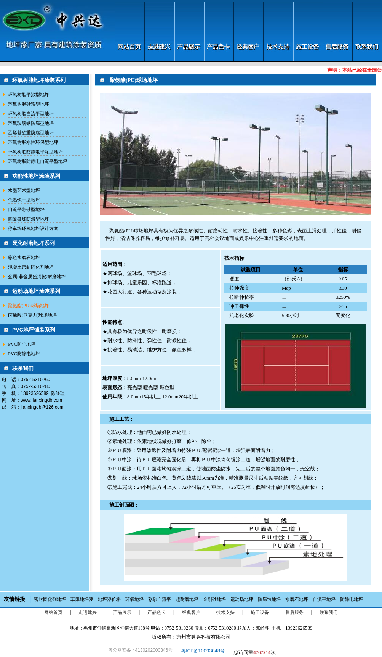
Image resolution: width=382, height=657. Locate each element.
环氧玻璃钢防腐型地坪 (31, 123)
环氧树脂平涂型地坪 (28, 94)
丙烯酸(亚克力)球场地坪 (32, 315)
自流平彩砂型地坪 (26, 209)
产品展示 (122, 612)
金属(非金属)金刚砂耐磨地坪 (37, 276)
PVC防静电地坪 (24, 353)
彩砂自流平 (159, 599)
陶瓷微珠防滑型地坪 (28, 219)
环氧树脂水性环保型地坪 (33, 142)
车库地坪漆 (81, 599)
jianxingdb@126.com (42, 407)
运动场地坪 (241, 599)
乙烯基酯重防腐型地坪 (31, 132)
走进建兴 (87, 612)
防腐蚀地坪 (269, 599)
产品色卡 (156, 612)
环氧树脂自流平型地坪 (31, 113)
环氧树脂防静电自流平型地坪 (37, 161)
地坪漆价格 (109, 599)
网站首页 (53, 612)
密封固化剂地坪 (50, 599)
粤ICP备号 (203, 651)
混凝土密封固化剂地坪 (31, 267)
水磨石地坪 (296, 599)
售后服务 (294, 612)
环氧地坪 (134, 599)
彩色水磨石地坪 (24, 257)
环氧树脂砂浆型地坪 (28, 104)
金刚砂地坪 (214, 599)
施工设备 (260, 612)
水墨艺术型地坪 (24, 190)
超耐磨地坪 (187, 599)
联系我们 (329, 612)
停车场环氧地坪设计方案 (33, 228)
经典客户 (191, 612)
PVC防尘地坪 (21, 344)
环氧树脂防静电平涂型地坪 (35, 152)
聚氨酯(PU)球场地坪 (28, 305)
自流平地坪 (324, 599)
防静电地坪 (351, 599)
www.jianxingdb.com (41, 400)
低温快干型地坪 (24, 200)
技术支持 (225, 612)
